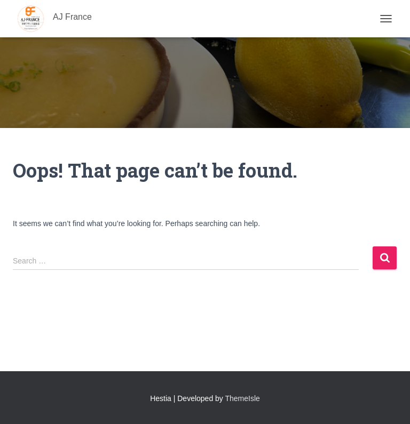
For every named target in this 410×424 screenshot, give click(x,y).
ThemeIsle (242, 398)
